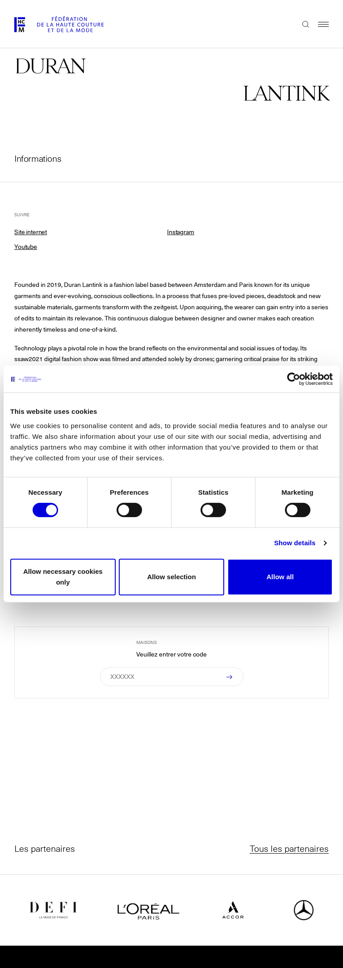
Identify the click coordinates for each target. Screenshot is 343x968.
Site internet (30, 232)
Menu (319, 24)
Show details (295, 543)
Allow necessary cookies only (63, 577)
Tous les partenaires (289, 848)
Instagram (180, 232)
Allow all (280, 577)
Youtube (25, 247)
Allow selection (171, 577)
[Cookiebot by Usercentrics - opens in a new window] (294, 379)
